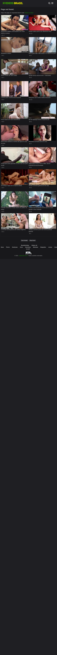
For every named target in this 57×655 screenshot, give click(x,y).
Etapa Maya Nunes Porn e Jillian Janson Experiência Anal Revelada (39, 164)
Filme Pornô (32, 240)
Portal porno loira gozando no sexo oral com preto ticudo (14, 164)
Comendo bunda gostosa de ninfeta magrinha (13, 229)
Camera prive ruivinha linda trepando (11, 97)
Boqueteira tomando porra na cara (38, 141)
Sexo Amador (24, 240)
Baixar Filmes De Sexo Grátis (9, 75)
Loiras (50, 247)
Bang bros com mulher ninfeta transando (40, 97)
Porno (8, 247)
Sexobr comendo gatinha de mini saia (39, 185)
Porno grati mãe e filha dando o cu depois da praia (42, 53)
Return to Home (29, 12)
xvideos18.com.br (23, 255)
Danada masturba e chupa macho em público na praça (14, 208)
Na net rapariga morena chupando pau (39, 119)
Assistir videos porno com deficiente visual (40, 31)
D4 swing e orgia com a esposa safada (11, 185)
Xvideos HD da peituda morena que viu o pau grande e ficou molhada (41, 208)
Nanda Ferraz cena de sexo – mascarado (40, 75)
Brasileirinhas (25, 245)
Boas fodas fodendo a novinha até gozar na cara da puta (14, 142)
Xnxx (21, 247)
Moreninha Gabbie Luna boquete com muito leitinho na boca (13, 32)
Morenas (35, 247)
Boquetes (43, 247)
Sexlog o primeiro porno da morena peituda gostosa (40, 230)
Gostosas (15, 247)
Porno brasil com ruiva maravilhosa (10, 119)
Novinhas (28, 247)
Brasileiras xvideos (6, 53)
